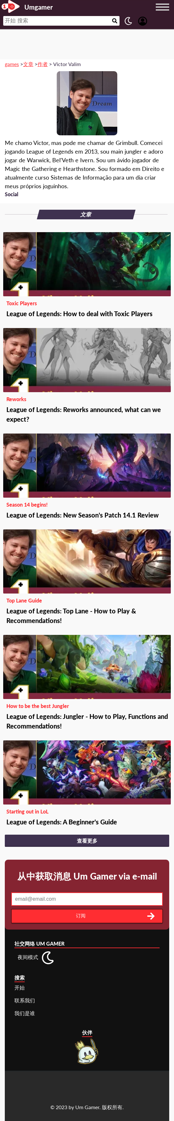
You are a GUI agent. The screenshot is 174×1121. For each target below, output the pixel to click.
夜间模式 (28, 957)
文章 (28, 64)
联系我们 (24, 1000)
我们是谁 (24, 1013)
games (12, 64)
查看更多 (87, 841)
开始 (19, 987)
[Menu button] (162, 13)
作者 (42, 64)
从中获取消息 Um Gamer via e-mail (87, 876)
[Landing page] (11, 6)
